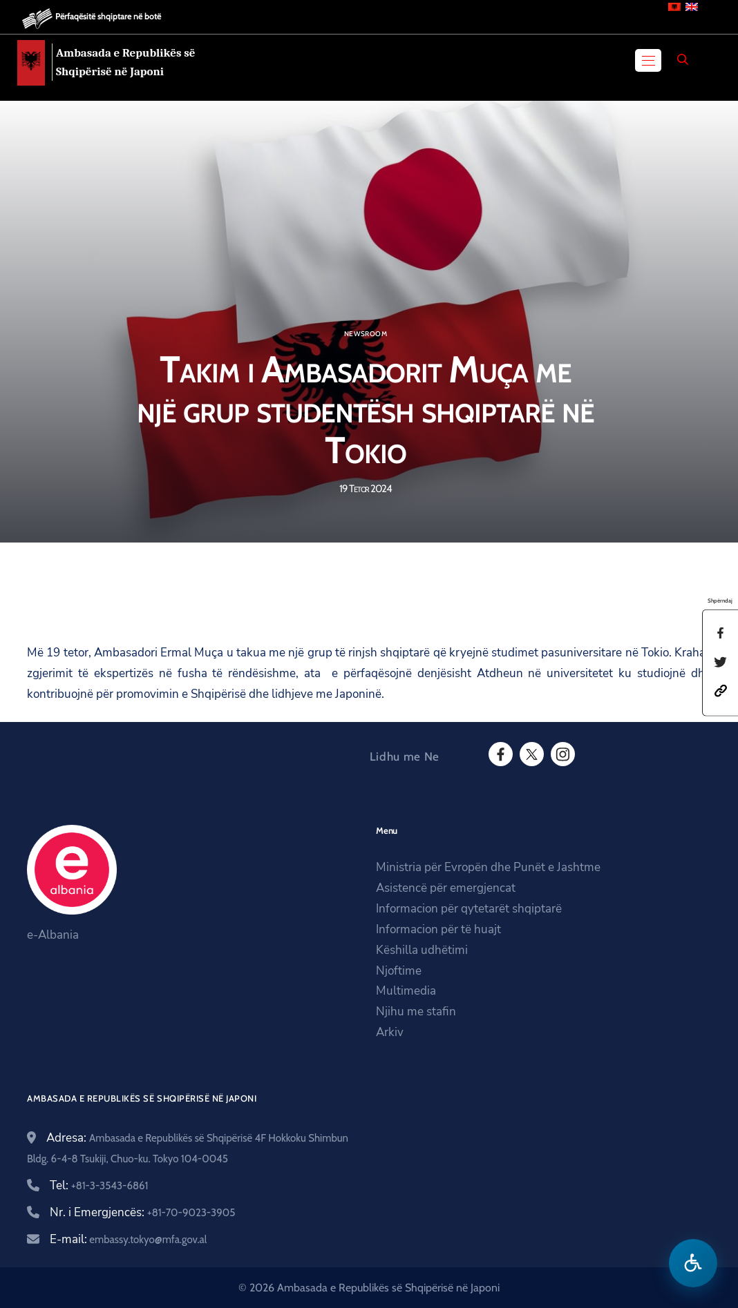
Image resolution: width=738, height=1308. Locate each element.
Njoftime (399, 971)
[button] (721, 690)
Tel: (99, 1185)
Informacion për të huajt (438, 929)
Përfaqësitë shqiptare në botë (108, 16)
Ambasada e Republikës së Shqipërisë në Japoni (126, 62)
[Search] (683, 59)
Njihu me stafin (416, 1011)
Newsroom (365, 334)
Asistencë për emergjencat (445, 888)
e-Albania (53, 935)
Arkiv (390, 1032)
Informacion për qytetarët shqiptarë (469, 909)
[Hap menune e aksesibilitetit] (693, 1263)
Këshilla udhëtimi (422, 950)
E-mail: (128, 1239)
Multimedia (406, 991)
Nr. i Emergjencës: (142, 1212)
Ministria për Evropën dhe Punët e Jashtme (488, 867)
